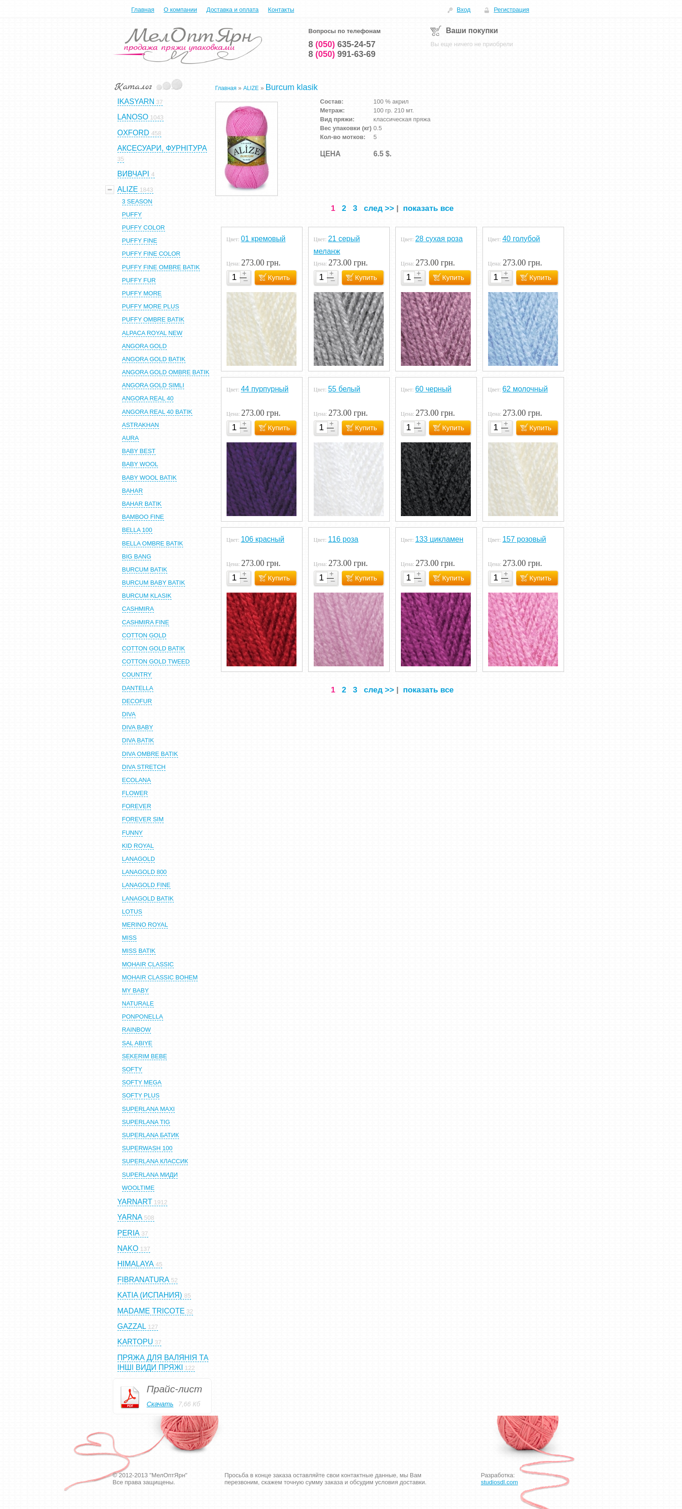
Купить (279, 277)
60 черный (433, 389)
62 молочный (525, 389)
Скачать (160, 1404)
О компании (180, 9)
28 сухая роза (439, 239)
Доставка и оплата (233, 9)
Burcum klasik (291, 87)
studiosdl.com (499, 1482)
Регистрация (511, 9)
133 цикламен (439, 539)
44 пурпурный (265, 389)
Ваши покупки (472, 31)
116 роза (343, 539)
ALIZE (251, 88)
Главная (142, 9)
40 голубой (521, 239)
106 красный (262, 539)
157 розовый (524, 539)
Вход (463, 9)
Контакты (281, 9)
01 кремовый (263, 239)
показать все (428, 208)
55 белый (344, 389)
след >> (379, 208)
